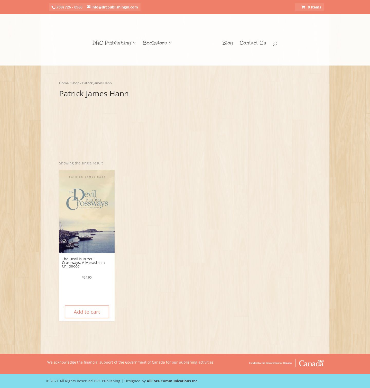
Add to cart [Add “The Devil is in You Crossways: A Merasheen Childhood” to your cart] (87, 311)
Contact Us (253, 43)
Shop (75, 83)
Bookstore (155, 43)
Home (64, 83)
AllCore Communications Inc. (172, 380)
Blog (227, 43)
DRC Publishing (111, 43)
